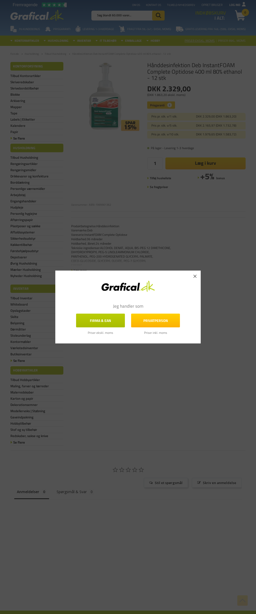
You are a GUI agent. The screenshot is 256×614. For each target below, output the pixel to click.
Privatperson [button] (155, 320)
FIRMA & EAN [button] (100, 320)
